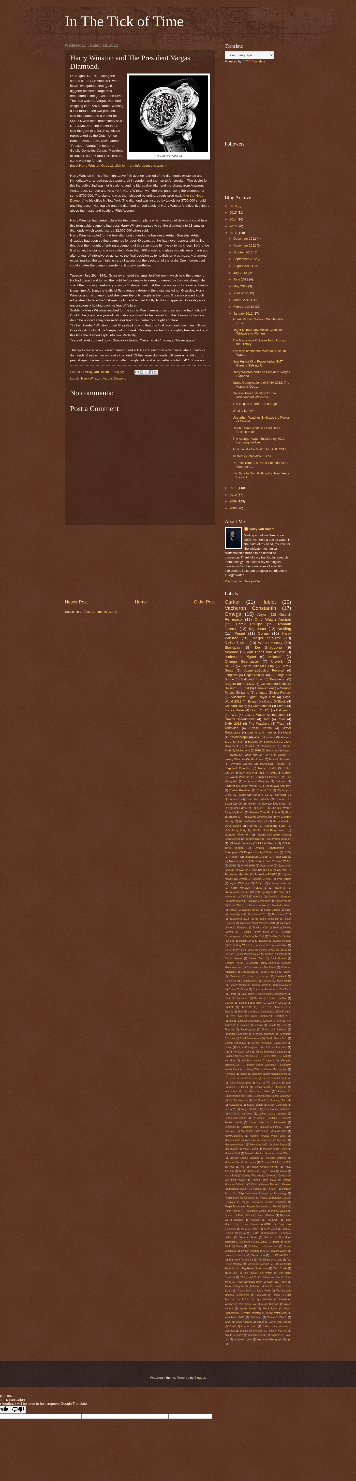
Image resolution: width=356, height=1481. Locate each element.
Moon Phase (280, 1144)
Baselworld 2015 (239, 918)
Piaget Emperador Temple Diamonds (246, 1206)
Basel (288, 910)
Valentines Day (247, 1304)
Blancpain (233, 647)
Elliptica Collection (248, 1020)
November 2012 (245, 245)
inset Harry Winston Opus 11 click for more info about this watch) (119, 165)
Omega (233, 614)
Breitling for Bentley (260, 741)
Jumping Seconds (281, 1100)
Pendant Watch (238, 1189)
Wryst (228, 1321)
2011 (233, 488)
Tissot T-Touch (261, 1286)
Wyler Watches (239, 883)
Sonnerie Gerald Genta (253, 1242)
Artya (261, 614)
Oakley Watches (251, 1175)
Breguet (230, 684)
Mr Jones (250, 1162)
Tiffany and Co (248, 1277)
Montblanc (257, 759)
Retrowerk (272, 1219)
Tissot (281, 723)
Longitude (230, 1127)
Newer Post (76, 602)
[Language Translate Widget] (249, 55)
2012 (233, 233)
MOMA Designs (234, 1135)
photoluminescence (237, 892)
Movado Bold (232, 1153)
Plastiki (277, 1206)
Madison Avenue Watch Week (268, 1135)
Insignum (281, 1087)
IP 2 (258, 1082)
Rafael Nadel (267, 768)
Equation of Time (272, 1020)
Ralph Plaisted (266, 1215)
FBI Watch (243, 1025)
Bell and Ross (252, 679)
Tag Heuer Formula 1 (241, 1259)
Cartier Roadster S (276, 954)
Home (141, 602)
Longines (231, 675)
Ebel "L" (230, 1007)
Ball (240, 741)
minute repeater (234, 1335)
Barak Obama (272, 910)
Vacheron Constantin (250, 608)
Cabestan (259, 945)
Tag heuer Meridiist (237, 874)
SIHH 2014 (270, 1228)
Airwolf (271, 896)
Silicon (267, 1237)
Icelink (244, 1087)
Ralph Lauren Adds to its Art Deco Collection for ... (256, 430)
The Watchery (259, 723)
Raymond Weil (248, 772)
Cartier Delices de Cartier (265, 949)
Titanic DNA (244, 1290)
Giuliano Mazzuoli (235, 1056)
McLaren (282, 1140)
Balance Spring (250, 910)
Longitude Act (249, 1127)
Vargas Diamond (114, 378)
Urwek (243, 878)
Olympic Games (241, 763)
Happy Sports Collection (261, 1065)
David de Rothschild (236, 998)
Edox (242, 807)
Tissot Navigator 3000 (249, 1281)
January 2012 (243, 313)
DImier (232, 994)
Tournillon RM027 (266, 874)
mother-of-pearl (257, 1335)
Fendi (284, 1025)
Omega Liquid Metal (264, 1180)
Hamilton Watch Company (258, 1060)
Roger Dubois (282, 856)
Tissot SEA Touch (277, 1281)
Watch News (270, 1308)
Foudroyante (248, 1029)
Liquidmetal (279, 1122)
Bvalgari (263, 940)
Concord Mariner (238, 985)
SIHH (232, 865)
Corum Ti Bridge (238, 989)
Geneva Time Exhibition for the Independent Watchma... (254, 395)
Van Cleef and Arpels (265, 652)
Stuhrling (253, 1246)
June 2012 (241, 279)
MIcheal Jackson (241, 843)
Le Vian (257, 1118)
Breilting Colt (260, 927)
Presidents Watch (256, 1211)
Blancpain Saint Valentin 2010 (257, 923)
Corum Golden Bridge (252, 803)
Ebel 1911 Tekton (269, 1007)
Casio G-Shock (275, 701)
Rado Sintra (245, 1215)
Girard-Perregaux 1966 (238, 1051)
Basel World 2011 (252, 785)
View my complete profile (242, 581)
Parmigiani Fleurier (272, 763)
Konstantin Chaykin (279, 838)
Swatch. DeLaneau (235, 1255)
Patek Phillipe (249, 624)
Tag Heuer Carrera (274, 869)
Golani (254, 1056)
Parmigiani (231, 852)
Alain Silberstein (264, 737)
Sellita (255, 1233)
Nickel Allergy (267, 843)
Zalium (260, 1321)
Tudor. (245, 1299)
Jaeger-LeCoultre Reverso (264, 670)
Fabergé (258, 1025)
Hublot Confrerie (281, 1078)
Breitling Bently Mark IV (258, 932)
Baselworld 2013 (257, 914)
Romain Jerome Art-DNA (255, 1224)
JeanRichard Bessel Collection (273, 1096)
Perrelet (271, 1189)
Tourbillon (231, 728)
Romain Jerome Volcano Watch (271, 861)
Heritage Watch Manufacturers (269, 1073)
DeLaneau (279, 803)
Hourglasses (260, 1078)
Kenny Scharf (255, 1104)
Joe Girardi (259, 1100)
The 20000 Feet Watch (258, 1273)
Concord (267, 684)
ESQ (284, 1002)
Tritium (276, 1295)
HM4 (284, 1056)
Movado (231, 652)
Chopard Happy (236, 706)
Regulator (255, 1219)
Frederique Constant (236, 1034)
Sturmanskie (271, 1246)
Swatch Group (248, 869)
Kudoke (286, 1109)
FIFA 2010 (259, 807)
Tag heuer (257, 629)
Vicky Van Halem (261, 529)
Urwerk (277, 661)
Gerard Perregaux (235, 1042)
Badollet (230, 785)
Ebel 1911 (246, 1007)
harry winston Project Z (248, 887)
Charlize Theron (234, 963)
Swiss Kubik (258, 1255)
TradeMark (261, 1295)
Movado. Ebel (232, 1162)
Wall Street (284, 878)
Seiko (242, 1233)
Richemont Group (256, 856)
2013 (233, 226)
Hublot (268, 602)
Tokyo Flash (264, 1290)
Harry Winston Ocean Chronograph (267, 1069)
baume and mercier (262, 732)
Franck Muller (234, 710)
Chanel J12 (264, 790)
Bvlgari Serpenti (282, 940)
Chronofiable (248, 971)
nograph (275, 1335)
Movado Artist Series (275, 1149)
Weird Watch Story (276, 1313)
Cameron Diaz (278, 945)
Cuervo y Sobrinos (263, 989)
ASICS (244, 896)
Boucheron (277, 679)
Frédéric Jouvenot (263, 1034)
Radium (234, 856)
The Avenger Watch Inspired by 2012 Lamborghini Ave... (258, 440)
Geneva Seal (264, 688)
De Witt (258, 998)
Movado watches (276, 1158)
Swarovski (266, 865)
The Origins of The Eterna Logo (255, 404)
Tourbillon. (244, 1295)
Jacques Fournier (237, 834)
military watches (277, 1330)
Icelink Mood (262, 1087)
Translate (253, 61)
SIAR (256, 1228)
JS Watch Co (283, 1091)
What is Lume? (243, 410)
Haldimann (283, 710)
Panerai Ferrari (269, 1184)
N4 (242, 1166)
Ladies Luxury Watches (272, 1113)
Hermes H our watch (237, 1078)
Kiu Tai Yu (230, 1109)
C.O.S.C (248, 684)
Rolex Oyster (237, 861)
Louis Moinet (270, 1127)
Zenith (259, 883)
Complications (249, 980)
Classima (235, 976)
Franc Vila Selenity (274, 1029)
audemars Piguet (240, 657)
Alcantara (285, 896)
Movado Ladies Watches (244, 1158)
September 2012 (245, 259)
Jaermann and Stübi (240, 1096)
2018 (233, 206)
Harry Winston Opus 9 (253, 821)
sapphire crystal (243, 1339)
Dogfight (229, 1002)
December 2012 (245, 238)
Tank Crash (280, 1268)
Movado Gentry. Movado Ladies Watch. (268, 1153)
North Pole (231, 1175)
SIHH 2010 (248, 865)
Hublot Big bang (235, 830)
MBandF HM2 (279, 1131)
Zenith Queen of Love (242, 1326)
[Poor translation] (18, 1410)
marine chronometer (251, 1330)
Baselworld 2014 (281, 914)
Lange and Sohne (235, 1118)
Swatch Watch (278, 1250)
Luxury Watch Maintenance (265, 715)
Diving (229, 807)
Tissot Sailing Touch (236, 1286)
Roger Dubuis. (254, 675)
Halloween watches (254, 816)
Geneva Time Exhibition (264, 812)
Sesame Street (248, 1237)
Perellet (257, 1189)
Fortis (240, 812)
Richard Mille (236, 643)
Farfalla (272, 1025)
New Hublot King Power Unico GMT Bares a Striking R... (258, 363)
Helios (243, 1073)
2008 (233, 508)
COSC (229, 666)
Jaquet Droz (253, 838)
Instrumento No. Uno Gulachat (242, 1091)
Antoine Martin (283, 901)
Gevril (228, 1047)
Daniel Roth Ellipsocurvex (272, 994)
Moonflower (231, 1149)
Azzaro (233, 910)
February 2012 (244, 306)
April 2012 (241, 293)
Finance (229, 1029)
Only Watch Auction (273, 619)
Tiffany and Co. (271, 1277)
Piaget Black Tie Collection (240, 1197)
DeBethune (243, 750)
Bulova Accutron (280, 785)
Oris (253, 1184)
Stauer (275, 1242)
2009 (233, 501)
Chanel (249, 746)
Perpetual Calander (238, 768)
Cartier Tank (256, 958)
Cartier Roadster (240, 790)
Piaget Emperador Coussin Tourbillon (264, 1202)
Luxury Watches (235, 759)
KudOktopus (271, 1109)
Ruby (244, 1228)
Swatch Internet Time (253, 1250)
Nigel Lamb (268, 1171)
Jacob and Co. (253, 754)
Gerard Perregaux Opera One (269, 1042)
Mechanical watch (235, 1144)
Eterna (281, 706)
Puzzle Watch (279, 1211)
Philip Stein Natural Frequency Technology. (262, 1193)
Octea (270, 1175)
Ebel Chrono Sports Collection (254, 1011)
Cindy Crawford (269, 971)
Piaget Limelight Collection (261, 852)
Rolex (282, 719)
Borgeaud (242, 927)
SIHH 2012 (233, 723)
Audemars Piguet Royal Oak (253, 697)
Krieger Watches (250, 1109)
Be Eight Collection (267, 918)
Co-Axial (281, 976)
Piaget (239, 633)
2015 (233, 212)
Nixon (283, 1171)
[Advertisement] (140, 562)
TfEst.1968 (231, 1273)
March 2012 (242, 300)
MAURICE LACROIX (253, 1131)
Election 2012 (283, 1016)
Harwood (230, 1073)
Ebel (245, 688)
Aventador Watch (281, 905)
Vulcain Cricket (261, 878)
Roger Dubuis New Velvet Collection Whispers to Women (258, 331)
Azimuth (281, 781)
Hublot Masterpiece (240, 1082)
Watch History (270, 643)
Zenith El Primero (267, 777)
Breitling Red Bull (254, 936)
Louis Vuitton (277, 754)
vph (289, 1339)
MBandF (275, 657)
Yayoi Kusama (244, 1321)
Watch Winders (240, 777)
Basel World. (236, 914)
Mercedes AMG (259, 1144)
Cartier (232, 602)
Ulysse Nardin (260, 728)
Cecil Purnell (278, 958)
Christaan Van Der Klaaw (261, 967)
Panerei (286, 1184)
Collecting (230, 980)
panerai (280, 887)
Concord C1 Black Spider (276, 980)
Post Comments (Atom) (100, 612)
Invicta (234, 754)
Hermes (252, 825)
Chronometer (262, 706)
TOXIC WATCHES (280, 1255)
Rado (266, 719)
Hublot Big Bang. (275, 825)
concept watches (280, 883)
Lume (245, 692)
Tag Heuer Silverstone (255, 1268)
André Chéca (236, 901)
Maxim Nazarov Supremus (257, 1140)
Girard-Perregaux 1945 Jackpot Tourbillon (262, 1047)
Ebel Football (283, 1011)
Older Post (204, 602)
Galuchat (271, 750)
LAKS (232, 1113)
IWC (234, 715)
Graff (253, 710)
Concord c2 (268, 746)
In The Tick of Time (124, 21)
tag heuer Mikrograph (269, 1339)
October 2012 (243, 252)
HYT (267, 710)
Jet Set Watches (238, 1100)
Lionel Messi (257, 1122)
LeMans (272, 1118)
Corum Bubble (260, 985)
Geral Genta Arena (250, 1038)
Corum (263, 633)
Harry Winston (91, 378)
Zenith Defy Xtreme (280, 1321)
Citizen (287, 971)
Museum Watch (270, 1162)
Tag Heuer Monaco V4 (260, 1264)
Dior (284, 998)
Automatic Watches (256, 781)
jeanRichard (282, 692)
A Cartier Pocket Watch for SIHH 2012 (259, 449)
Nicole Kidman (247, 1171)
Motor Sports (250, 1149)
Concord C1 (260, 794)
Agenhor (258, 896)
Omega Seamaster (242, 661)
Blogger (199, 1377)
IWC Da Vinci (273, 1082)
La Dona (247, 1113)
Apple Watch (236, 905)
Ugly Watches (264, 1299)
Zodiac (266, 1326)
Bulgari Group (246, 940)
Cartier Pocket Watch (248, 954)
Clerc (242, 794)
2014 (233, 219)
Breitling (284, 629)
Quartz (228, 1215)
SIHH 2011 (270, 772)
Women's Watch (276, 1317)
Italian (267, 1091)
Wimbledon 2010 (234, 1317)
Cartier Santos (233, 958)
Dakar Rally (247, 994)
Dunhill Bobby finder (250, 1002)
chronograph (239, 737)
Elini (231, 1020)
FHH (258, 750)
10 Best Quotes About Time (252, 456)
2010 (233, 495)
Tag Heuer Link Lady (270, 1259)
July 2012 (240, 273)
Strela (239, 1246)
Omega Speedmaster (240, 719)
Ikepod (286, 750)
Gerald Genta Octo (276, 1038)
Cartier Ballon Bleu (235, 949)
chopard (261, 692)
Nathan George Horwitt (264, 1166)
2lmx (281, 892)
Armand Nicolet (257, 905)
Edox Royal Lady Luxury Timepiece (249, 1016)
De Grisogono (268, 647)
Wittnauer (256, 1317)
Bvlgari (252, 701)
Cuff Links (285, 989)
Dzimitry (272, 1002)
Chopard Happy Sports (262, 963)
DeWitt (272, 998)
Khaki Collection (277, 1104)
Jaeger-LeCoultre (266, 638)
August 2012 (242, 266)
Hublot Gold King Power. (269, 830)
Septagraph (270, 1233)
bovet (287, 732)
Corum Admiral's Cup (258, 666)
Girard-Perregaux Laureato (271, 1051)
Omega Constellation (269, 847)
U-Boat (286, 772)
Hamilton (230, 1060)
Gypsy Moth (269, 1056)
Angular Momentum (259, 901)
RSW (287, 852)
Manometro (231, 1140)
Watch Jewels (248, 1308)
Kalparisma (235, 1104)
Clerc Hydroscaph (258, 976)
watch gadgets (264, 892)
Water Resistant (252, 1313)
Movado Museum (280, 759)
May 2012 (240, 286)
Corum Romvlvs (282, 985)
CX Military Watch (239, 945)
